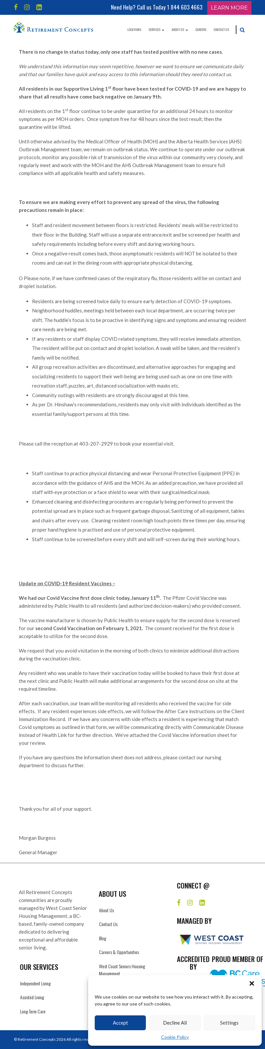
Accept (120, 1023)
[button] (251, 983)
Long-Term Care (33, 1011)
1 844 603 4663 (184, 7)
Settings (229, 1023)
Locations (134, 29)
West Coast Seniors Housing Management (122, 970)
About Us (180, 29)
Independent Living (35, 983)
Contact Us (221, 29)
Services (156, 29)
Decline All (175, 1023)
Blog (102, 938)
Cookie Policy (175, 1037)
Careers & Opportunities (119, 951)
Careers (200, 29)
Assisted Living (32, 997)
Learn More (229, 8)
